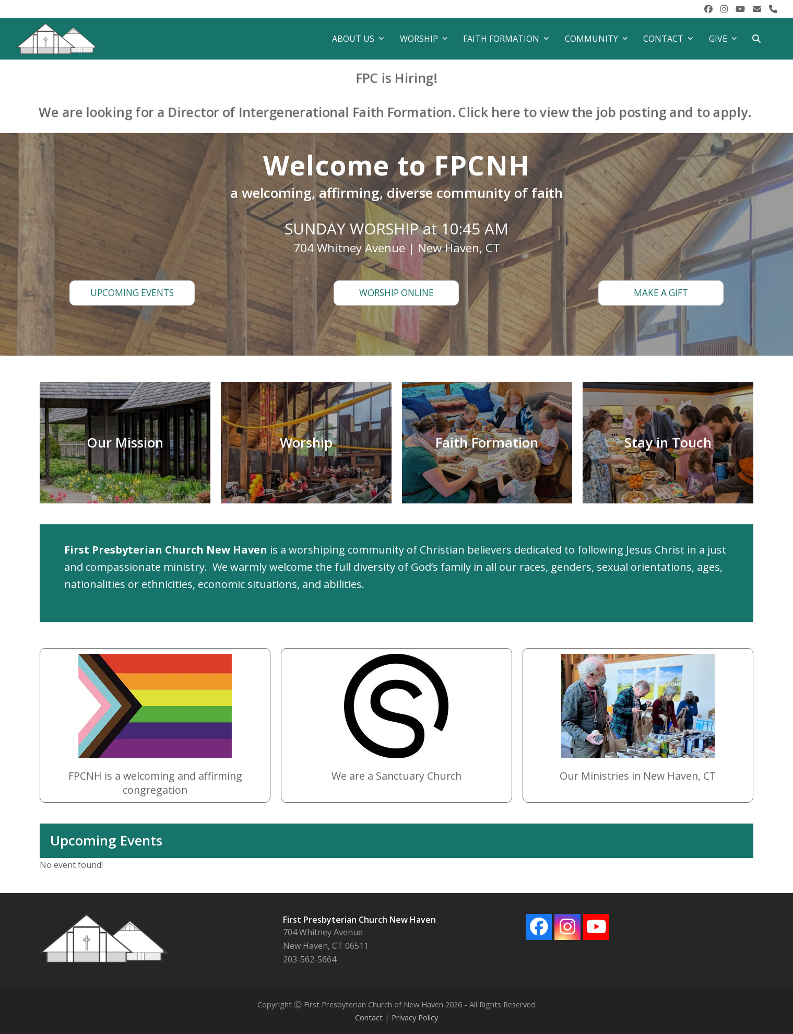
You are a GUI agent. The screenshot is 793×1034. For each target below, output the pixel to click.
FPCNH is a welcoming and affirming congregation (155, 783)
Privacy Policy (415, 1017)
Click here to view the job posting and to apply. (588, 110)
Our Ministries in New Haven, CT (638, 776)
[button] (756, 39)
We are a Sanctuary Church (396, 776)
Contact (369, 1017)
